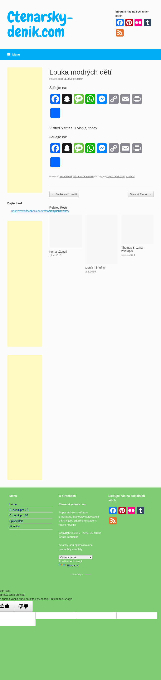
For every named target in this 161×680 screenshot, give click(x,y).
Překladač (69, 565)
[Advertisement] (24, 130)
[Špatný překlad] (23, 606)
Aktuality (14, 526)
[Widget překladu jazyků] (75, 557)
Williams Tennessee (83, 176)
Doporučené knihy (115, 176)
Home (13, 504)
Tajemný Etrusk (140, 194)
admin (80, 78)
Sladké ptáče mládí (64, 194)
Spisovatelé (16, 521)
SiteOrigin (77, 574)
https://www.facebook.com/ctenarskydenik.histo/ (40, 211)
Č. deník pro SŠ (19, 515)
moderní (130, 176)
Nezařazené (66, 176)
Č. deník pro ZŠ (18, 510)
